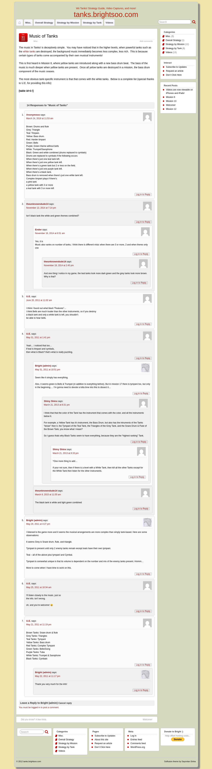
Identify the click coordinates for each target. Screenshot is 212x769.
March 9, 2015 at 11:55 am (48, 494)
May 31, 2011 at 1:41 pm (38, 337)
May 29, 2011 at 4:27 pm (38, 524)
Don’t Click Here (174, 75)
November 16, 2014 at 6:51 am (50, 233)
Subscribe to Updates (176, 67)
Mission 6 (170, 97)
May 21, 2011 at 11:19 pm (38, 624)
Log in (134, 736)
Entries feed (136, 739)
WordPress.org (138, 747)
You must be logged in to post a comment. (39, 707)
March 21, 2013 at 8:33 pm (66, 453)
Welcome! (147, 719)
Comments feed (138, 743)
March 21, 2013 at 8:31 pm (57, 405)
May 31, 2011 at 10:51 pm (47, 369)
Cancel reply (65, 703)
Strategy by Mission (68, 22)
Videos (109, 22)
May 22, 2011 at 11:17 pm (47, 676)
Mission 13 (171, 101)
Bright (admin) (49, 702)
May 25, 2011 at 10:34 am (38, 587)
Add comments (146, 41)
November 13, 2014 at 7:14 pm (41, 208)
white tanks (29, 51)
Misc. (28, 22)
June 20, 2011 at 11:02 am (39, 300)
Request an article (175, 71)
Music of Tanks (43, 36)
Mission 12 (171, 109)
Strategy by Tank (92, 22)
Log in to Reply (143, 194)
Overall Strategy (44, 22)
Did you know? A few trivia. (34, 719)
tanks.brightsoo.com (106, 14)
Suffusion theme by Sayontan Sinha (180, 761)
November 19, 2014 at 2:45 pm (59, 265)
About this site (101, 739)
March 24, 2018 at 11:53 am (39, 118)
